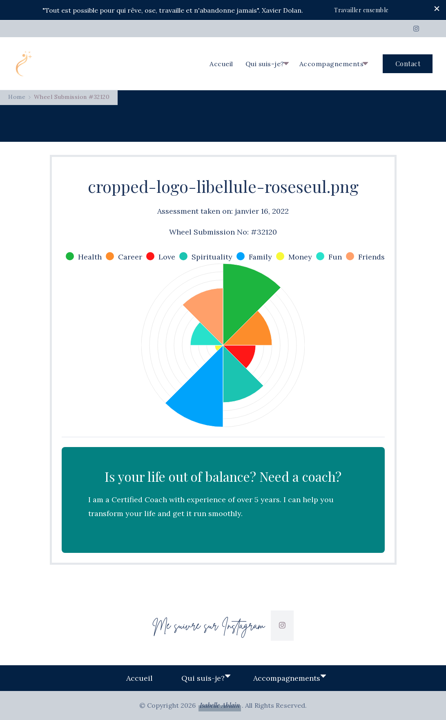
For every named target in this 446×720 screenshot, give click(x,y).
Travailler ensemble (361, 10)
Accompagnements (331, 64)
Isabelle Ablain (220, 705)
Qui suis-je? (264, 64)
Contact (408, 63)
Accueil (221, 64)
